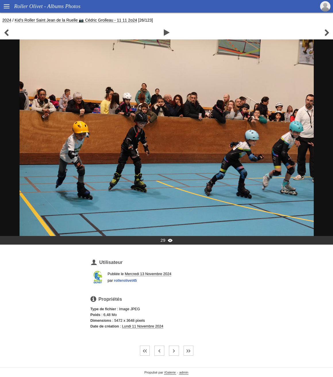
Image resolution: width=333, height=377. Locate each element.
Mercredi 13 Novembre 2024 (148, 274)
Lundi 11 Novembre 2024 (142, 326)
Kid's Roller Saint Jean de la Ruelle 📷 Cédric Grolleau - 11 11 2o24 (76, 20)
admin (183, 372)
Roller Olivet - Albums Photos (47, 6)
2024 (6, 20)
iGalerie (170, 372)
